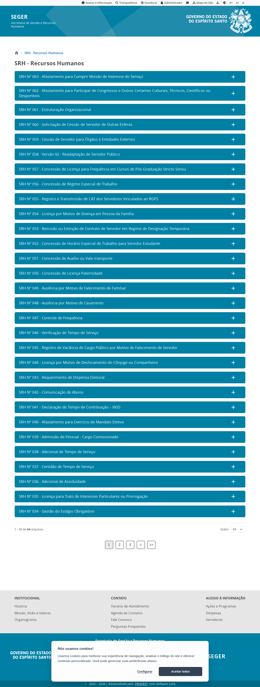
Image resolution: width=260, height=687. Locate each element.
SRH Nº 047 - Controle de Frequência (50, 318)
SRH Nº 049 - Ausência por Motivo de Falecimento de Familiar (72, 288)
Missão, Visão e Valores (32, 614)
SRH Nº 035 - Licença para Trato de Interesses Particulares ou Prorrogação (83, 496)
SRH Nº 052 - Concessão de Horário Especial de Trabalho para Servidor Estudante (89, 243)
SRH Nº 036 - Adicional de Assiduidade (52, 481)
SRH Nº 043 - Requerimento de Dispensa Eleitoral (62, 377)
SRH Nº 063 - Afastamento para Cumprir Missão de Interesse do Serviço (81, 76)
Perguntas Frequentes (128, 626)
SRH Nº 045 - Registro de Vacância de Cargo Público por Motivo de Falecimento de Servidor (98, 347)
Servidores (214, 620)
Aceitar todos (180, 671)
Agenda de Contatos (127, 614)
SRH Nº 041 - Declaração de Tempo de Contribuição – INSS (69, 407)
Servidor (181, 41)
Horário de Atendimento (130, 607)
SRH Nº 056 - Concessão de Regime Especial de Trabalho (68, 184)
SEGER (19, 17)
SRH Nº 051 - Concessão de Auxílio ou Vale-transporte (65, 258)
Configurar (144, 671)
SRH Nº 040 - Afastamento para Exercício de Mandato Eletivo (71, 422)
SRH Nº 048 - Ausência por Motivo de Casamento (61, 303)
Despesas (213, 614)
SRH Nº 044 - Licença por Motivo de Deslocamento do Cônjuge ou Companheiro (88, 362)
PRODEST (141, 684)
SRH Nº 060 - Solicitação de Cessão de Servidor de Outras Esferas (75, 124)
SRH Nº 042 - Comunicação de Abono (51, 392)
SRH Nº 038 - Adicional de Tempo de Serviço (57, 451)
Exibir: (224, 529)
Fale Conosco (121, 620)
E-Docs (200, 41)
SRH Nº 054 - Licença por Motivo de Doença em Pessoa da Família (76, 213)
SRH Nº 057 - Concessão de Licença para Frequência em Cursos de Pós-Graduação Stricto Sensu (102, 169)
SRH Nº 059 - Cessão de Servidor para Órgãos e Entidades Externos (77, 139)
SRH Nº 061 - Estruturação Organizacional (55, 109)
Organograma (25, 620)
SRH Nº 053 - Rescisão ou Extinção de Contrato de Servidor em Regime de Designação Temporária (104, 228)
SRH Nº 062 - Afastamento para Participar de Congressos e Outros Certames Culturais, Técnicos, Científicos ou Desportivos (114, 93)
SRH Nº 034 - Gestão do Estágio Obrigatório (56, 511)
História (20, 607)
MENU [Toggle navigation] (26, 41)
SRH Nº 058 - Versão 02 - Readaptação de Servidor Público (69, 154)
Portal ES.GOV (158, 41)
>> (151, 545)
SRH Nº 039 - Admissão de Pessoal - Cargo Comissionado (68, 437)
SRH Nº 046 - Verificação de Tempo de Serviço (59, 332)
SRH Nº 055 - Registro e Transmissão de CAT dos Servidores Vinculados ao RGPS (88, 198)
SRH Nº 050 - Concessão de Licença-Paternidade (60, 273)
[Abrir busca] (243, 41)
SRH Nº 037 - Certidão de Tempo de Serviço (56, 466)
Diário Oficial (222, 41)
